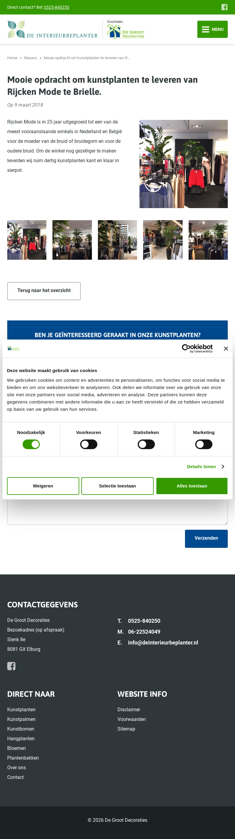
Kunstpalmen (21, 719)
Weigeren (43, 485)
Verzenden (206, 538)
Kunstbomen (20, 729)
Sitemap (126, 729)
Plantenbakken (23, 758)
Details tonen (201, 466)
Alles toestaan (192, 485)
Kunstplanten (21, 709)
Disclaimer (129, 709)
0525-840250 (56, 7)
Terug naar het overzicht (43, 290)
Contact (15, 777)
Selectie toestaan (117, 485)
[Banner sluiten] (226, 348)
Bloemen (16, 748)
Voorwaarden (132, 719)
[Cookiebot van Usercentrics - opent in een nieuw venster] (186, 348)
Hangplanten (21, 738)
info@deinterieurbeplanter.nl (163, 642)
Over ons (16, 767)
